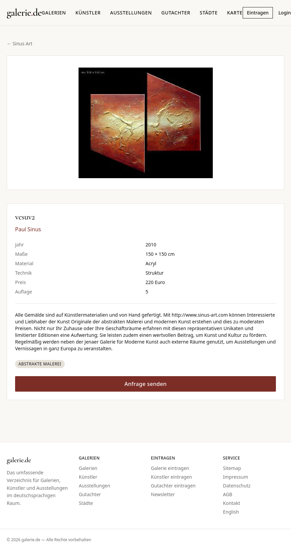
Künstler (88, 12)
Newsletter (163, 494)
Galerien (54, 12)
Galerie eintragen (170, 468)
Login (284, 12)
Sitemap (232, 468)
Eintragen (258, 12)
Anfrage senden (146, 384)
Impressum (235, 477)
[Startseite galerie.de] (24, 13)
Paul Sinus (28, 229)
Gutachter (175, 12)
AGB (227, 494)
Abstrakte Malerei (39, 364)
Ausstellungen (131, 12)
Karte (234, 12)
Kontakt (231, 503)
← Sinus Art (19, 43)
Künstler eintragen (171, 477)
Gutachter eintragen (173, 485)
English (231, 512)
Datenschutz (236, 485)
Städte (208, 12)
